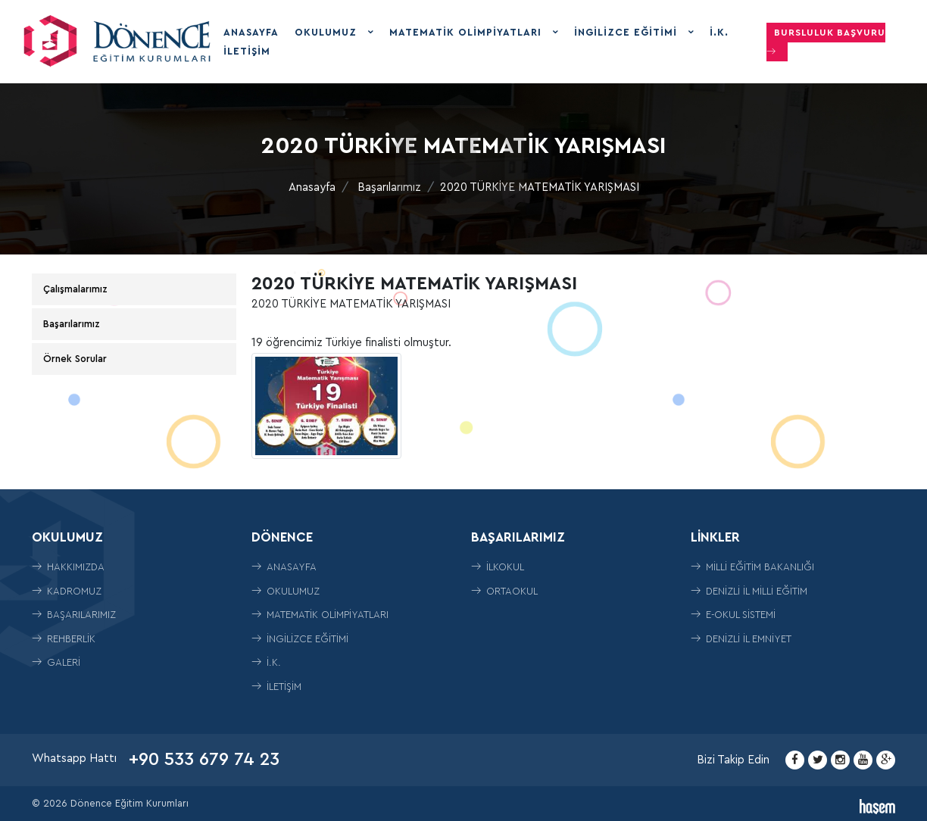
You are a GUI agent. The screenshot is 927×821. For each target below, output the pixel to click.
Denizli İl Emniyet (741, 639)
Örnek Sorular (75, 359)
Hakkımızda (68, 567)
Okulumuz (327, 32)
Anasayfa (251, 32)
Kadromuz (66, 591)
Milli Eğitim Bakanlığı (752, 567)
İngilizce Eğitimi (627, 32)
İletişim (246, 51)
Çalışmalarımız (75, 289)
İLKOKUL (497, 567)
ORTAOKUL (504, 591)
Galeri (56, 662)
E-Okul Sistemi (733, 615)
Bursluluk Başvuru (825, 42)
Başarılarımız (389, 187)
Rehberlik (63, 639)
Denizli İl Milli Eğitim (749, 591)
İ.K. (719, 32)
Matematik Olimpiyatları (467, 32)
